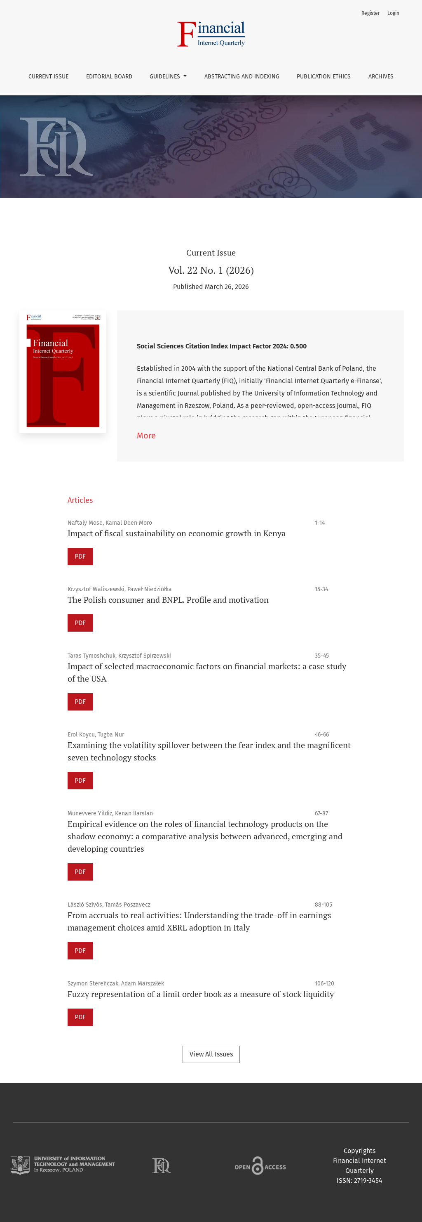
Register (370, 13)
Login (393, 13)
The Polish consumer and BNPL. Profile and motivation (168, 599)
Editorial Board (109, 76)
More (146, 435)
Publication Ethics (324, 76)
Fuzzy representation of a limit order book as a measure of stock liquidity (201, 993)
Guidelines (166, 76)
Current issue (48, 76)
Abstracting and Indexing (241, 76)
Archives (381, 76)
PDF (80, 556)
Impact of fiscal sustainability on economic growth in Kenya (177, 533)
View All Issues (211, 1054)
